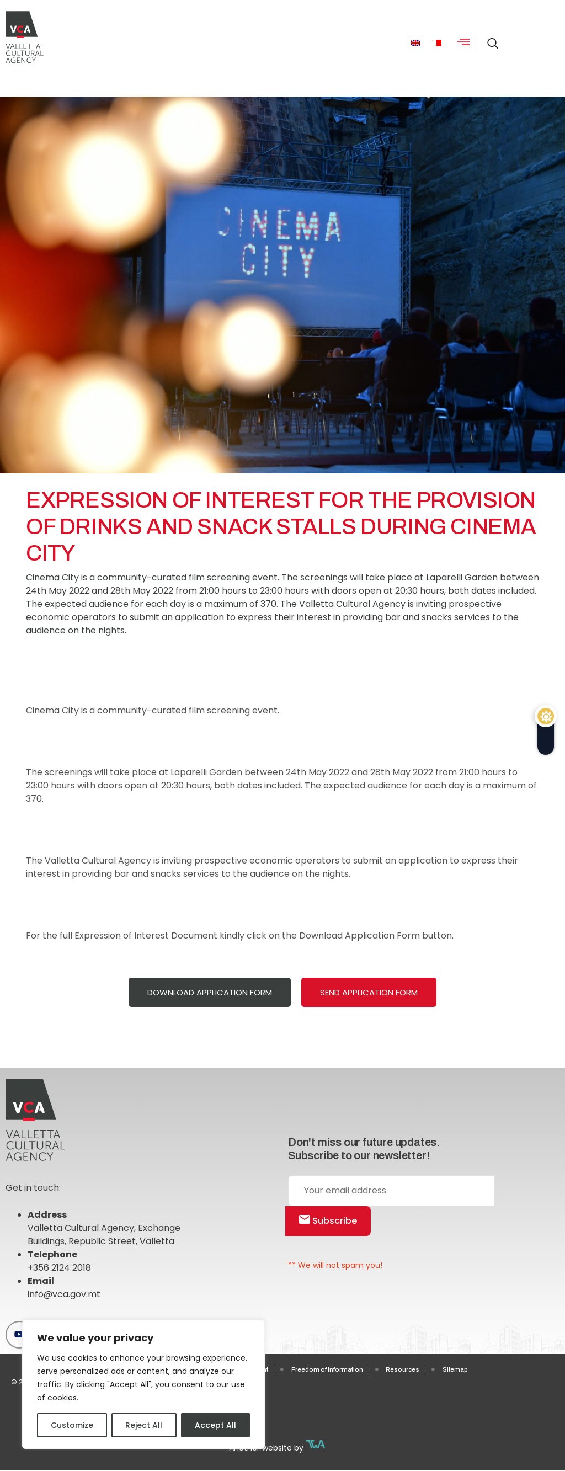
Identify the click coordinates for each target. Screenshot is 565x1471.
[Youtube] (19, 1335)
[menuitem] (415, 42)
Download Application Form (209, 992)
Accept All (215, 1425)
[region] (143, 1384)
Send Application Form (369, 992)
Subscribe (328, 1220)
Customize (72, 1425)
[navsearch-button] (490, 38)
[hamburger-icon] (463, 43)
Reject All (143, 1425)
